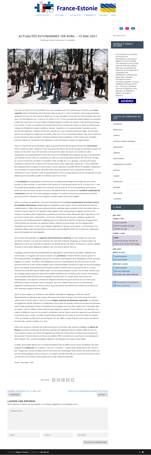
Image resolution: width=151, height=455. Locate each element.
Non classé (117, 193)
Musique (116, 187)
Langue (116, 176)
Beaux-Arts (117, 130)
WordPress (44, 452)
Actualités (75, 16)
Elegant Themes (22, 452)
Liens (113, 16)
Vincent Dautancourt (57, 40)
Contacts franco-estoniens (124, 141)
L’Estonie (59, 16)
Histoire (116, 170)
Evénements (90, 16)
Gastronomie (118, 159)
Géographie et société (122, 164)
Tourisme (117, 199)
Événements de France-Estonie (126, 283)
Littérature (117, 182)
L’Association (42, 16)
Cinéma (116, 136)
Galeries (103, 16)
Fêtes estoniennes (122, 286)
